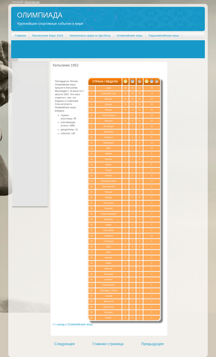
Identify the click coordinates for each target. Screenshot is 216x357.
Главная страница (108, 344)
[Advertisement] (82, 49)
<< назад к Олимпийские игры (72, 324)
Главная (20, 35)
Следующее (64, 344)
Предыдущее (152, 344)
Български (32, 2)
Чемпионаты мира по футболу (90, 35)
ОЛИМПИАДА (39, 15)
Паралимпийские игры (163, 35)
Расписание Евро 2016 (47, 35)
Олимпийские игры (129, 35)
